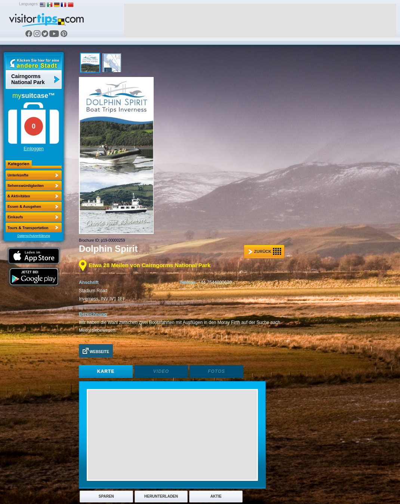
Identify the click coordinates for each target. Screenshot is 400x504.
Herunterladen (161, 496)
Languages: (29, 4)
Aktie (216, 496)
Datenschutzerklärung (33, 236)
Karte (105, 371)
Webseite (96, 351)
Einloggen (33, 148)
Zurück (264, 251)
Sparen (106, 496)
